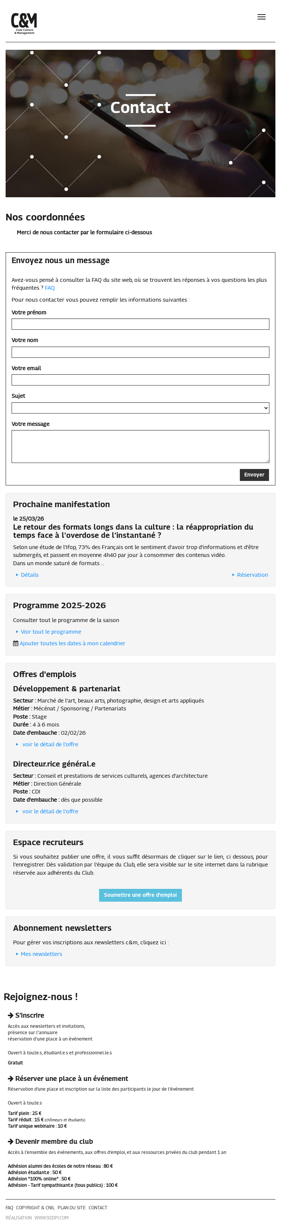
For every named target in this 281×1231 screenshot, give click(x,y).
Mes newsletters (37, 954)
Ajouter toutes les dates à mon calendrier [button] (72, 643)
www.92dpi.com (51, 1218)
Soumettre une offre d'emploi (140, 895)
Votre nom (25, 340)
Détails (26, 575)
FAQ (50, 288)
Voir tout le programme (47, 632)
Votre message (30, 424)
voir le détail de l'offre (45, 744)
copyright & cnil (35, 1208)
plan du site (72, 1208)
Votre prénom (29, 313)
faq (9, 1208)
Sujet (18, 396)
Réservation (248, 575)
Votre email (26, 368)
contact (98, 1208)
